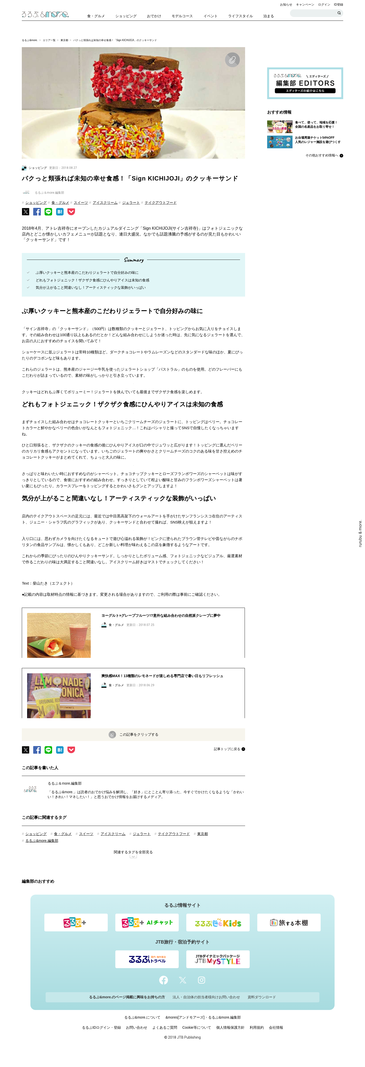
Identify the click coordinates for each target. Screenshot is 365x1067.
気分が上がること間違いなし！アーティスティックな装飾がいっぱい (91, 287)
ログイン (324, 4)
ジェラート (131, 203)
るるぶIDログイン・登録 (101, 1044)
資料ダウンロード (262, 1014)
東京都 (64, 40)
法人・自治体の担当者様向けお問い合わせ (206, 1014)
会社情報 (276, 1044)
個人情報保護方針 (230, 1044)
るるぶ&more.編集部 (41, 857)
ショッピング (36, 203)
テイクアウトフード (161, 203)
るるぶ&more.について (142, 1034)
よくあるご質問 (164, 1044)
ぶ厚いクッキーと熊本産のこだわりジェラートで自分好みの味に (87, 272)
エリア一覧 (49, 40)
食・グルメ (60, 203)
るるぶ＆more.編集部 (65, 800)
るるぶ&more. (30, 40)
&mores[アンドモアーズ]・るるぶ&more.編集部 (203, 1034)
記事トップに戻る (227, 766)
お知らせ (286, 4)
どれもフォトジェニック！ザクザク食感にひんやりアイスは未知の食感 (92, 280)
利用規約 (257, 1044)
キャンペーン (305, 4)
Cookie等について (196, 1044)
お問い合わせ (136, 1044)
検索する (339, 13)
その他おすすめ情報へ (321, 155)
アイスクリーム (105, 203)
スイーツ (81, 203)
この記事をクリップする (139, 751)
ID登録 (338, 4)
